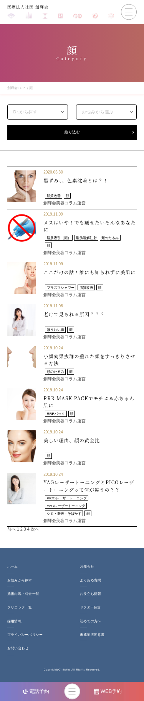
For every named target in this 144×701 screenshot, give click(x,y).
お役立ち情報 (90, 596)
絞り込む (72, 133)
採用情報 (14, 623)
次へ (35, 531)
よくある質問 (90, 582)
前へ (11, 531)
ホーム (12, 569)
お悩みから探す (19, 582)
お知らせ (87, 569)
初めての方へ (90, 623)
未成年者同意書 (92, 637)
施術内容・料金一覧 (23, 596)
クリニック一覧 (19, 610)
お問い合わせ (18, 650)
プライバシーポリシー (25, 637)
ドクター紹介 (90, 610)
